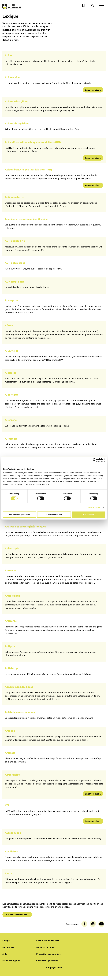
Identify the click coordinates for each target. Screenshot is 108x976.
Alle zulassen (88, 515)
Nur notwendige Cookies (19, 515)
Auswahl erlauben (54, 515)
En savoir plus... (93, 89)
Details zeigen (94, 507)
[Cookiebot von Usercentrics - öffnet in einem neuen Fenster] (94, 460)
